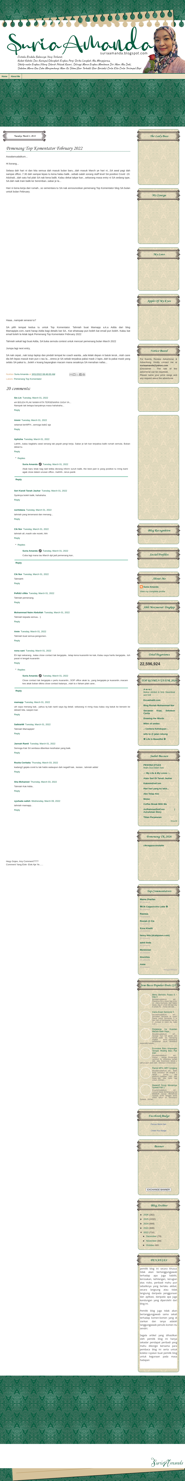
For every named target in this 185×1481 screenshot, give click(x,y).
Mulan (146, 799)
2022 (146, 1232)
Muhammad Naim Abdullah (28, 612)
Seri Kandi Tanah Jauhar (27, 490)
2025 (146, 1219)
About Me (15, 76)
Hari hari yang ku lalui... (156, 788)
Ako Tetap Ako (151, 794)
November (151, 1241)
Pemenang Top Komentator (28, 379)
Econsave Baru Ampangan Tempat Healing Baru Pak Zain (164, 1050)
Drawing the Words (153, 718)
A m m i (147, 689)
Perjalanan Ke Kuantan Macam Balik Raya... (164, 1030)
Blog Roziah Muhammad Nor (158, 705)
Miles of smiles (151, 723)
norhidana (19, 510)
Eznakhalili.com (151, 700)
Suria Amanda (30, 464)
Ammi (17, 420)
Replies (21, 458)
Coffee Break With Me (155, 804)
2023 (146, 1228)
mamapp (19, 702)
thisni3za (145, 957)
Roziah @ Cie (147, 921)
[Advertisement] (92, 104)
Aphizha (18, 439)
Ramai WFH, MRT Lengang (164, 1068)
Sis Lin (18, 398)
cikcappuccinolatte (153, 845)
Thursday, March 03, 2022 (45, 762)
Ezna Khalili (146, 928)
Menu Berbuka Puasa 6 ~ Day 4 (164, 996)
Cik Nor (18, 529)
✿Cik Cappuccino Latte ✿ (154, 906)
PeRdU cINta (21, 593)
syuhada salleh (22, 801)
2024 (146, 1223)
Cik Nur (18, 574)
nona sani (19, 650)
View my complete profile (152, 591)
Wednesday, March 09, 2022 (45, 801)
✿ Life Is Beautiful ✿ (154, 739)
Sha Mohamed (22, 782)
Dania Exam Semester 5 (163, 1012)
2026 (146, 1214)
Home (4, 76)
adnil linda (145, 942)
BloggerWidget (170, 970)
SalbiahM (19, 724)
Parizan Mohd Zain (158, 1124)
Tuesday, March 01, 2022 (35, 398)
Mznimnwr (145, 950)
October (150, 1245)
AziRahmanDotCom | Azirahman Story (159, 810)
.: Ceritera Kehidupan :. (156, 729)
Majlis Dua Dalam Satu (153, 768)
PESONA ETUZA (152, 765)
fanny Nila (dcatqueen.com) (155, 935)
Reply (17, 410)
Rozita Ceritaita (22, 762)
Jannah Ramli (21, 743)
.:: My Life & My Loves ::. (156, 773)
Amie (17, 631)
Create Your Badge (158, 1131)
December (151, 1236)
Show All (174, 821)
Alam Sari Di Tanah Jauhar (157, 778)
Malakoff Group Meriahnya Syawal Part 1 (164, 1086)
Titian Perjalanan (152, 817)
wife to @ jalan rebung (155, 734)
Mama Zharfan (147, 899)
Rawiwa (144, 914)
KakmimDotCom (152, 783)
